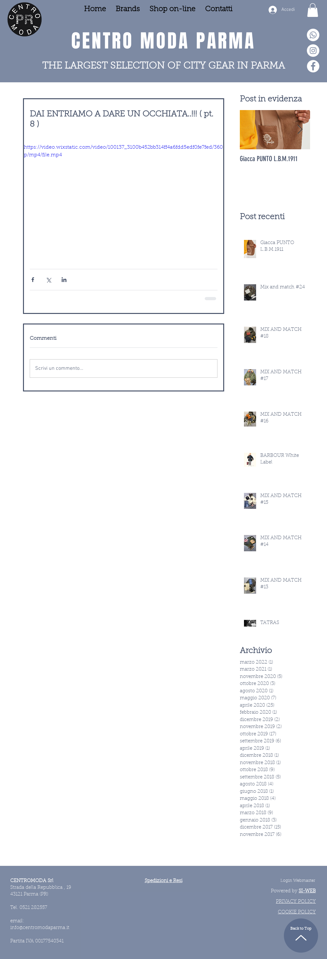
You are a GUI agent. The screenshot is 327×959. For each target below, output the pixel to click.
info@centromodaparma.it (39, 928)
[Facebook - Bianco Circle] (313, 66)
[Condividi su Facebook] (33, 280)
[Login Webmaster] (298, 881)
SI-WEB (307, 891)
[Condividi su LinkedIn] (64, 280)
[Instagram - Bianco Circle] (313, 50)
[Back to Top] (301, 935)
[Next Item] (300, 130)
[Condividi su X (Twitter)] (48, 280)
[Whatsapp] (313, 35)
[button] (312, 10)
